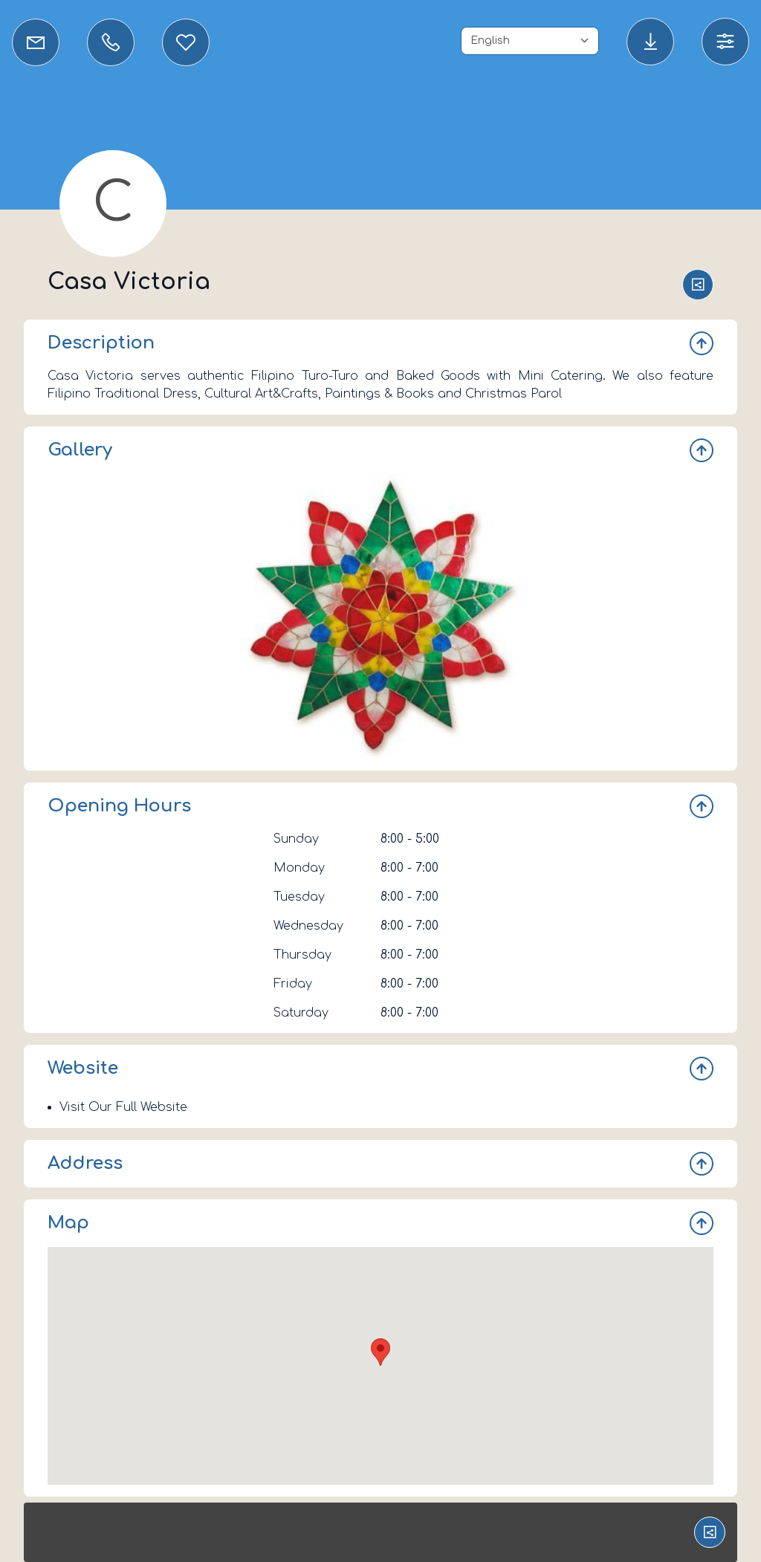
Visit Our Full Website (123, 1107)
